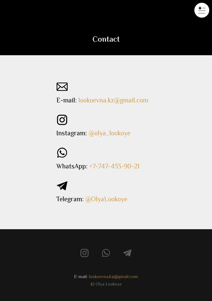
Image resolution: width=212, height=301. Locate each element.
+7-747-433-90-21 (114, 166)
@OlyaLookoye (106, 199)
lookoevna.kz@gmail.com (113, 100)
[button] (201, 10)
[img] (106, 10)
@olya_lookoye (109, 133)
